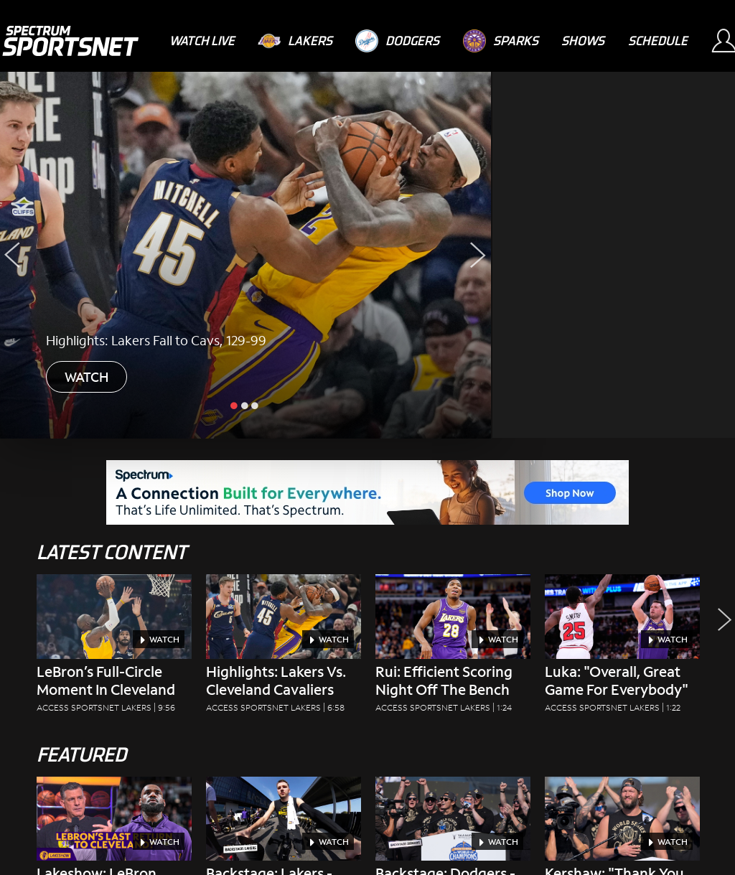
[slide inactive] (245, 404)
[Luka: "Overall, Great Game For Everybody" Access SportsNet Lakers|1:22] (622, 648)
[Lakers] (295, 40)
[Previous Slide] (12, 255)
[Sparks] (500, 40)
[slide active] (235, 404)
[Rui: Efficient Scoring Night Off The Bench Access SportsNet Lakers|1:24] (453, 648)
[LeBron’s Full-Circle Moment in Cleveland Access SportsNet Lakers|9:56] (114, 648)
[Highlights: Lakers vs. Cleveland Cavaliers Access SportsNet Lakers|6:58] (283, 648)
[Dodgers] (397, 40)
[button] (720, 656)
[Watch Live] (202, 40)
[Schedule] (658, 40)
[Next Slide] (478, 255)
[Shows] (582, 40)
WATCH (86, 376)
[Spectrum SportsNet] (70, 41)
